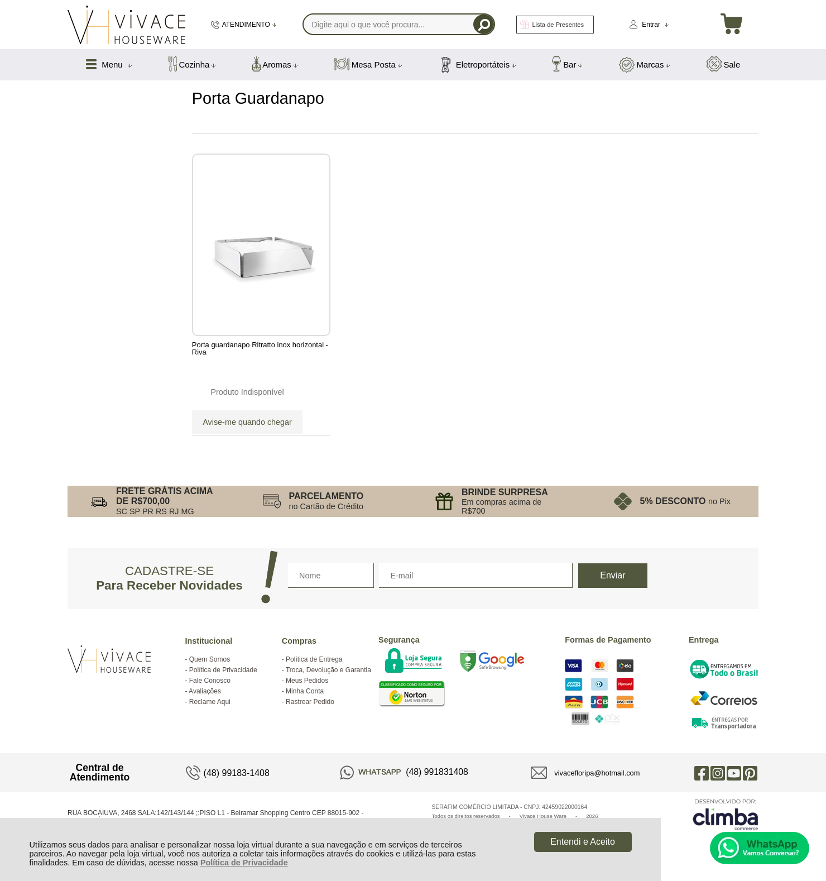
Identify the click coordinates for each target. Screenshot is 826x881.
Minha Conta (305, 691)
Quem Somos (209, 659)
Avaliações (205, 691)
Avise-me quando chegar (247, 422)
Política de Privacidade (244, 862)
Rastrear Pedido (310, 702)
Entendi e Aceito (582, 841)
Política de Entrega (314, 659)
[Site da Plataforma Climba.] (725, 814)
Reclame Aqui (209, 702)
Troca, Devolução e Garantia (328, 670)
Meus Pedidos (307, 680)
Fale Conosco (209, 680)
